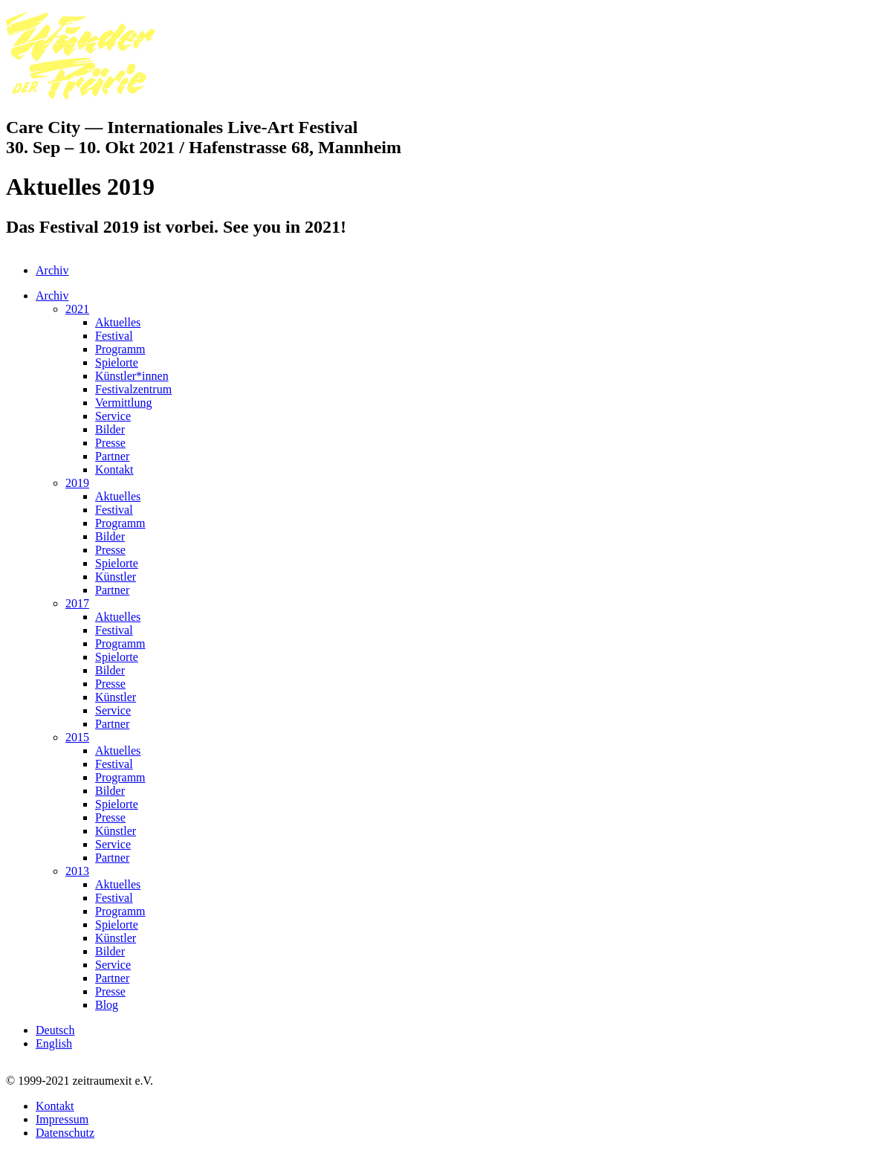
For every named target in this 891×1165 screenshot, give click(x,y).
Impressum (62, 1119)
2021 (77, 309)
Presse (110, 442)
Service (113, 416)
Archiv (52, 270)
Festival (114, 335)
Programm (120, 349)
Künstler (115, 576)
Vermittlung (123, 402)
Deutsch (55, 1030)
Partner (112, 456)
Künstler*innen (132, 375)
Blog (106, 1004)
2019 (77, 483)
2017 (77, 603)
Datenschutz (65, 1132)
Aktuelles (117, 322)
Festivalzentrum (133, 389)
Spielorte (116, 362)
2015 (77, 737)
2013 (77, 871)
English (54, 1043)
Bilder (110, 429)
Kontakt (114, 469)
